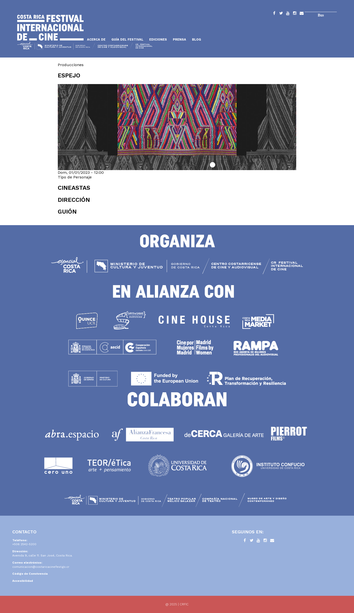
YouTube (288, 14)
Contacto (302, 14)
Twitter (281, 14)
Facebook (274, 14)
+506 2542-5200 (24, 544)
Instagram (295, 14)
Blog (196, 39)
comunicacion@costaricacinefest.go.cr (40, 567)
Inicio (50, 28)
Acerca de (96, 39)
